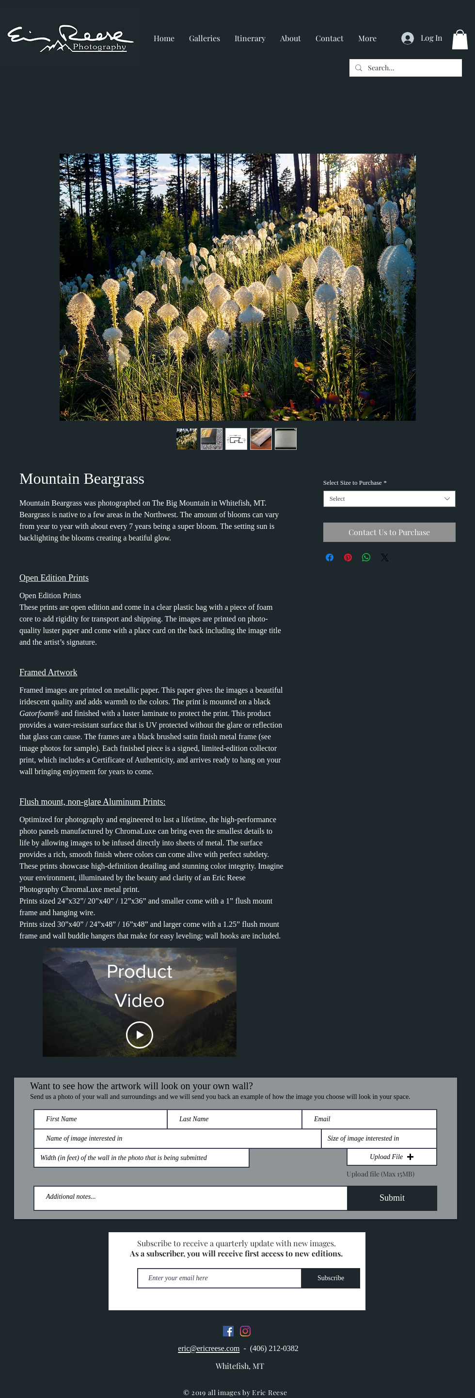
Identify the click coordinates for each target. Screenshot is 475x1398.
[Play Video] (139, 1034)
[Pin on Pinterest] (348, 557)
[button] (460, 39)
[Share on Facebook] (329, 557)
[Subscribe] (330, 1278)
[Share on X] (385, 557)
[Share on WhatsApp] (366, 557)
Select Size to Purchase (355, 482)
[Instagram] (245, 1331)
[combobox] (389, 499)
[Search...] (405, 68)
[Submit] (392, 1198)
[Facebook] (228, 1331)
